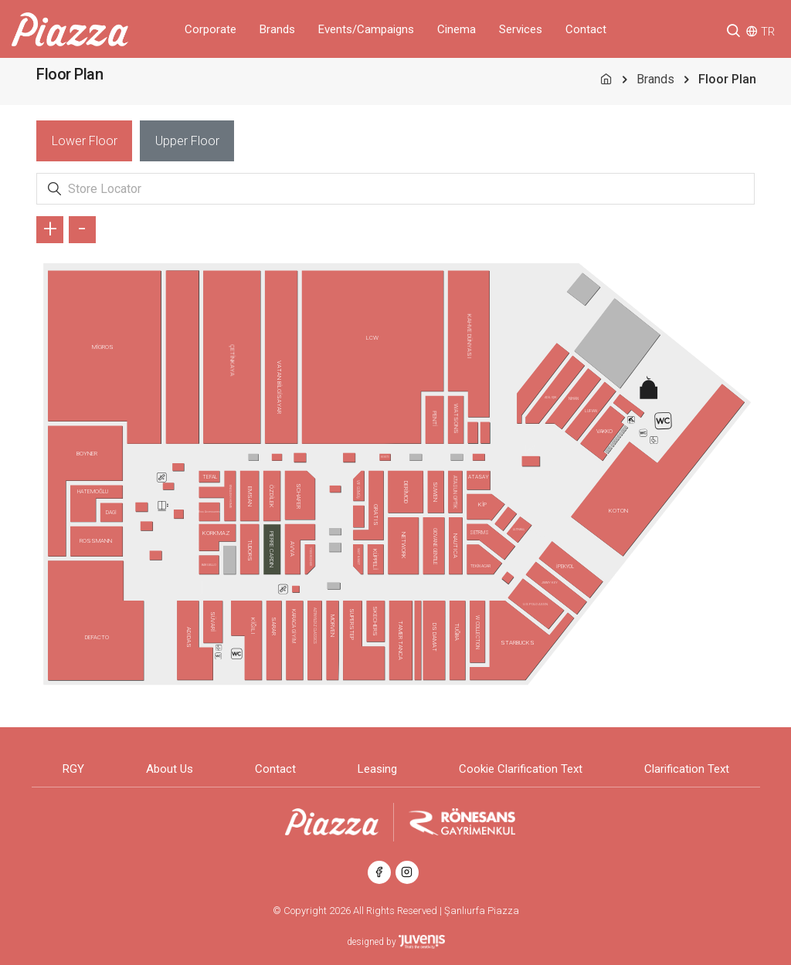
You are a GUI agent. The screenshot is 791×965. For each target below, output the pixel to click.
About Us (169, 769)
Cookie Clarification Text (520, 769)
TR (768, 32)
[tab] (84, 140)
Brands (277, 29)
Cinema (456, 29)
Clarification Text (686, 769)
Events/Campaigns (366, 29)
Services (520, 29)
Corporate (210, 29)
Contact (585, 29)
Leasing (377, 769)
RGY (73, 769)
